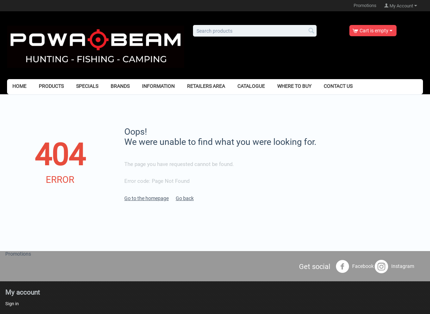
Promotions (365, 5)
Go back (185, 198)
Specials (87, 86)
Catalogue (251, 86)
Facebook (355, 266)
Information (158, 86)
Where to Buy (294, 86)
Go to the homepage (146, 198)
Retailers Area (206, 86)
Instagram (394, 266)
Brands (120, 86)
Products (51, 86)
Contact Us (338, 86)
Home (19, 86)
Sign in (12, 303)
